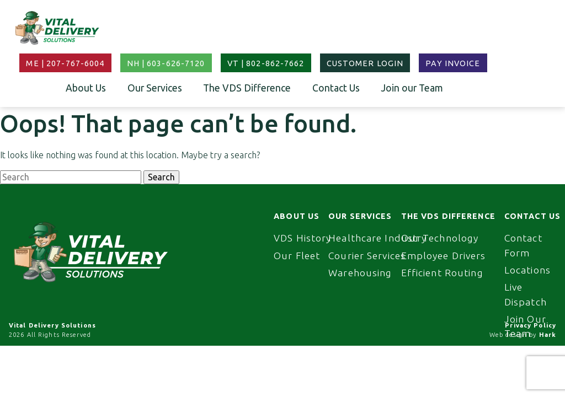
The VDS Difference (247, 88)
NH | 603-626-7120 (166, 63)
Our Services (154, 88)
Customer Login (365, 63)
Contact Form (523, 245)
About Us (86, 88)
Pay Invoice (452, 63)
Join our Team (412, 88)
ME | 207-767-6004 (65, 63)
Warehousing (360, 272)
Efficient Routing (442, 272)
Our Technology (440, 238)
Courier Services (367, 255)
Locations (527, 270)
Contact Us (336, 88)
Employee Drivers (443, 255)
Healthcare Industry (377, 238)
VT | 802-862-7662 (266, 63)
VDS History (302, 238)
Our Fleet (297, 255)
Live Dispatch (525, 294)
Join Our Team (525, 326)
